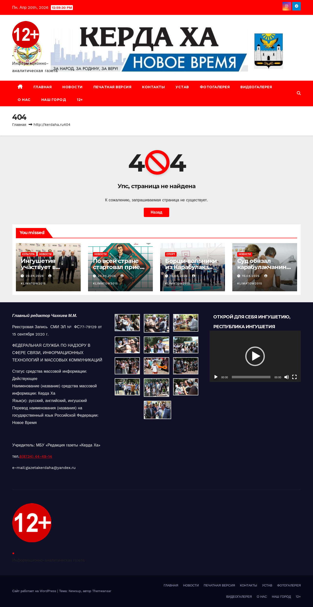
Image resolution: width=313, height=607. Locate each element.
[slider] (251, 377)
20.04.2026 (35, 276)
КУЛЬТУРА (28, 254)
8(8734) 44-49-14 (35, 456)
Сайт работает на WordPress (34, 591)
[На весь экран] (294, 377)
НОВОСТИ (72, 87)
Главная (19, 124)
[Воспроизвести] (215, 377)
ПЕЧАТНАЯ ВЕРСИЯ (112, 87)
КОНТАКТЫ (153, 87)
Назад (156, 212)
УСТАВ (182, 87)
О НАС (24, 100)
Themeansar (101, 591)
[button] (299, 93)
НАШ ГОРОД (53, 100)
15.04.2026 (179, 276)
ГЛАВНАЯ (43, 87)
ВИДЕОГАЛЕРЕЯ (256, 87)
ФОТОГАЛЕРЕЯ (215, 87)
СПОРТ (171, 254)
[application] (255, 356)
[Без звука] (286, 377)
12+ (80, 100)
